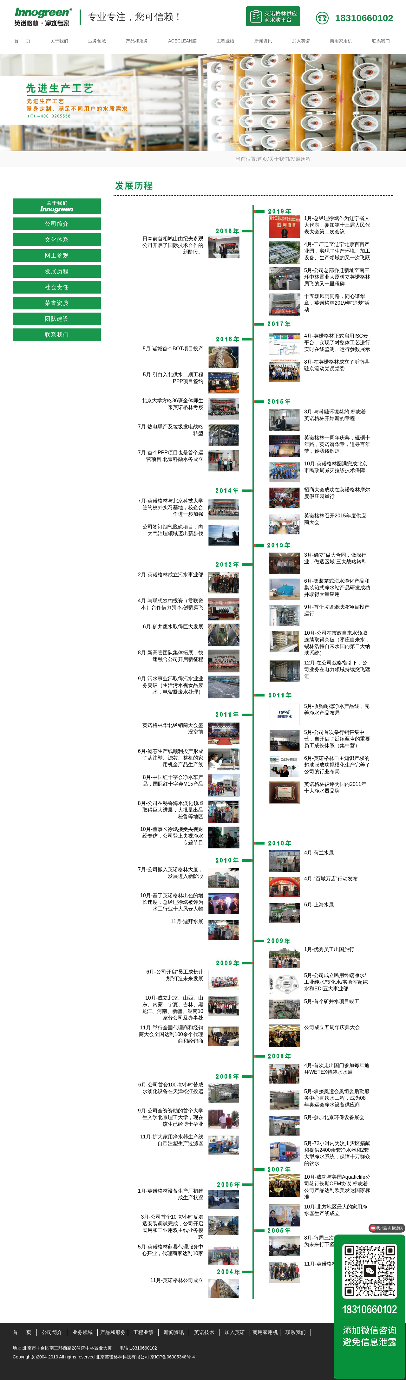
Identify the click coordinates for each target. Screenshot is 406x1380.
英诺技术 (204, 1332)
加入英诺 (301, 40)
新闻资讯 (263, 40)
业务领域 (97, 40)
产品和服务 (137, 40)
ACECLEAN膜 (182, 40)
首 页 (22, 40)
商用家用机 (341, 40)
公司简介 (52, 1332)
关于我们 (59, 40)
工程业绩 (225, 40)
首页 (262, 159)
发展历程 (301, 159)
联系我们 (381, 40)
